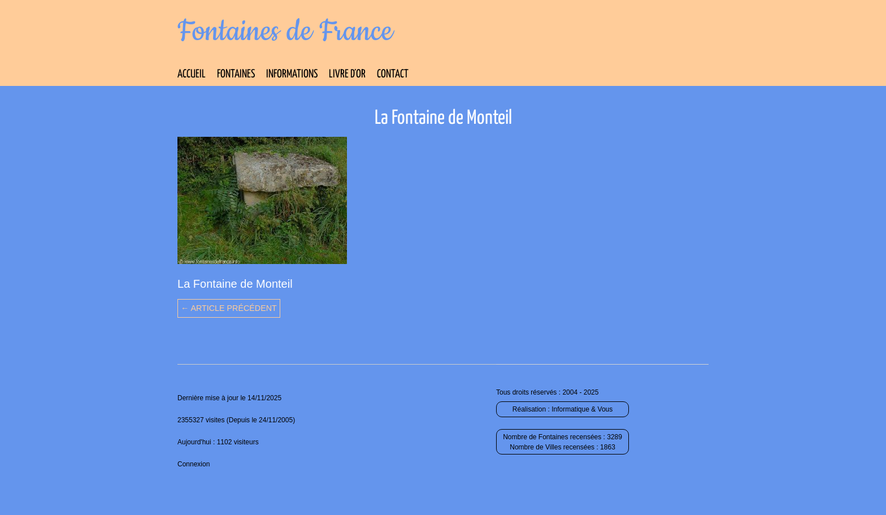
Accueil (191, 74)
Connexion (193, 464)
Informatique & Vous (582, 409)
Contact (393, 74)
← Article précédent (229, 308)
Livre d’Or (347, 74)
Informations (292, 74)
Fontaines (236, 74)
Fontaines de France (285, 31)
